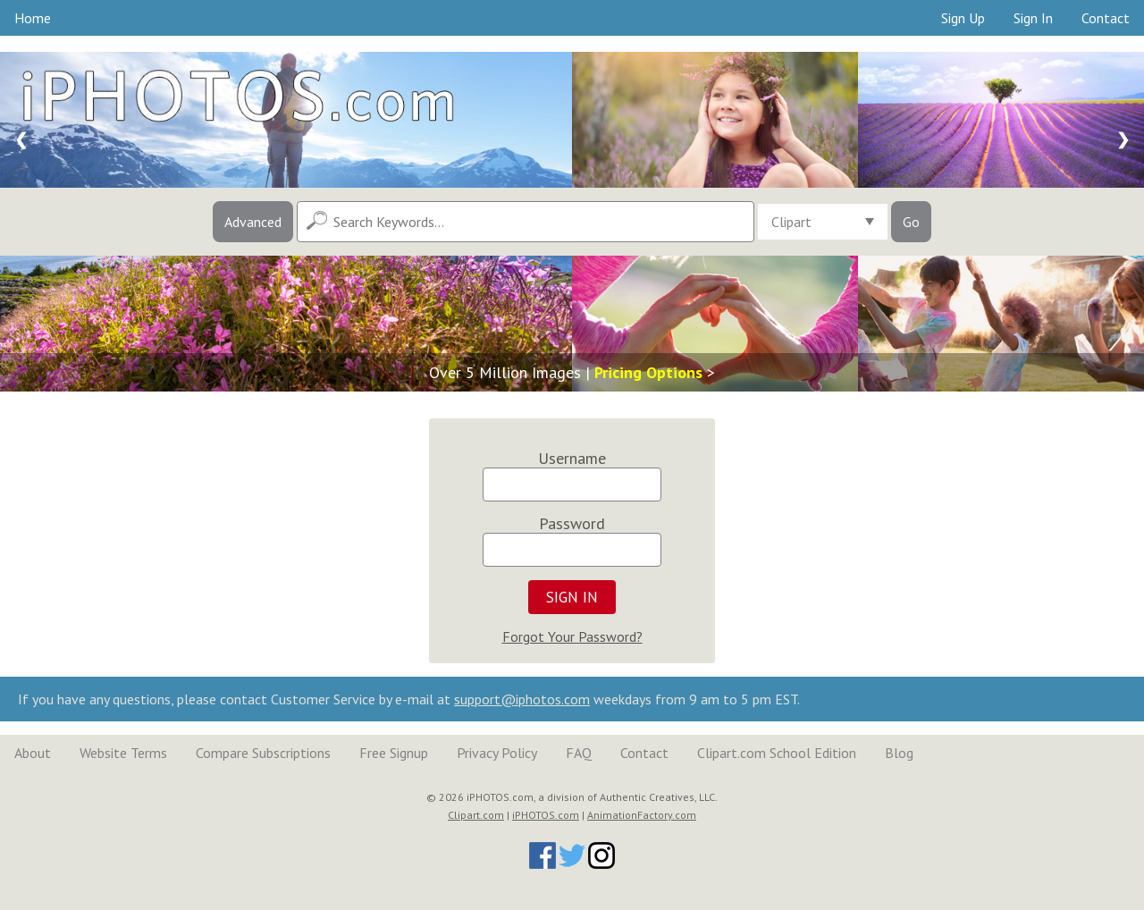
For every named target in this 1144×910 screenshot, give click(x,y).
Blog (899, 753)
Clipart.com (476, 815)
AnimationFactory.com (641, 815)
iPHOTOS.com (545, 815)
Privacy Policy (497, 753)
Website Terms (123, 753)
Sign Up (963, 18)
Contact (1105, 18)
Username (572, 458)
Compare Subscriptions (263, 753)
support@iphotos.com (522, 699)
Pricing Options (648, 372)
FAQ (579, 753)
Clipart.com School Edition (776, 753)
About (32, 753)
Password (572, 523)
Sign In (1033, 18)
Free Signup (393, 753)
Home (32, 18)
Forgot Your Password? (572, 636)
